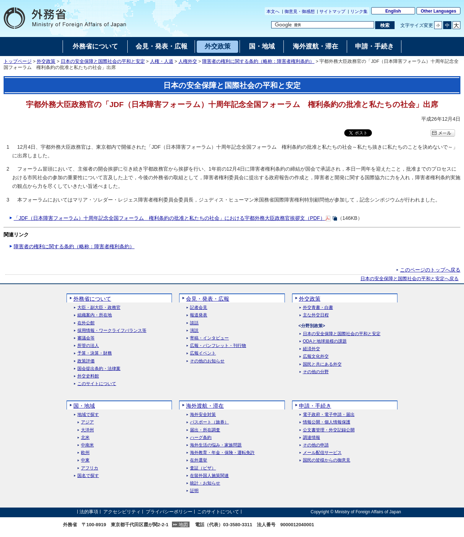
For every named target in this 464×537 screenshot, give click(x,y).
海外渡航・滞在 (205, 406)
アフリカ (89, 468)
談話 (194, 323)
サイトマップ (332, 11)
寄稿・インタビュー (209, 338)
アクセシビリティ (122, 511)
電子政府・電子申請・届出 (329, 414)
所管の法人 (88, 345)
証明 (194, 491)
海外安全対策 (203, 414)
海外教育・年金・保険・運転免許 (222, 452)
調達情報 (311, 437)
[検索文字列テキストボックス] (322, 24)
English (393, 11)
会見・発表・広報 (207, 299)
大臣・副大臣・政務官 (98, 307)
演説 (194, 330)
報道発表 (198, 315)
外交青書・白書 (318, 307)
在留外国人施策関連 (209, 475)
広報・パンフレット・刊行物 (218, 345)
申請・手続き (315, 406)
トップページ (18, 61)
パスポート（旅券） (209, 422)
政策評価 (86, 361)
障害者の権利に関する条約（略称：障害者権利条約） (258, 61)
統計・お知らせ (205, 483)
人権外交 (187, 61)
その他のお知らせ (207, 361)
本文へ (273, 11)
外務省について (92, 299)
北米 (85, 437)
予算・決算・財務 (94, 353)
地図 (183, 524)
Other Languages (438, 11)
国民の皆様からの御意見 (326, 460)
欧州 (85, 452)
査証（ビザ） (203, 468)
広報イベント (203, 353)
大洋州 (87, 430)
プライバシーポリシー (169, 511)
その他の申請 (316, 445)
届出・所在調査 (205, 430)
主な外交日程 (316, 315)
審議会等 (86, 338)
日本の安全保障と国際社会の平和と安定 (103, 61)
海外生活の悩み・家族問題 (216, 445)
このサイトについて (96, 383)
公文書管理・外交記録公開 (329, 430)
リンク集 (359, 11)
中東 (85, 460)
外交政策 (46, 61)
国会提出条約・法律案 (98, 368)
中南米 (87, 445)
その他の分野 (316, 372)
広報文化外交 (316, 356)
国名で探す (88, 475)
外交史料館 (88, 376)
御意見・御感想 (300, 11)
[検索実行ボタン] (384, 25)
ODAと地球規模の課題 (325, 341)
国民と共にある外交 (322, 364)
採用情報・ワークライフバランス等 (111, 330)
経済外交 (311, 349)
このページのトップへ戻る (430, 269)
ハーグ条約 (200, 437)
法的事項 (88, 511)
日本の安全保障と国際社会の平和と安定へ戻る (409, 278)
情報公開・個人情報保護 (326, 422)
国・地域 (84, 406)
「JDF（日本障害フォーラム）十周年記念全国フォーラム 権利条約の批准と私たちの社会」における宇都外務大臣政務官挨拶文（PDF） (169, 218)
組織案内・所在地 (94, 315)
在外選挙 (198, 460)
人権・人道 (161, 61)
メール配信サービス (322, 452)
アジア (87, 422)
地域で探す (88, 414)
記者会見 (198, 307)
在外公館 (86, 323)
